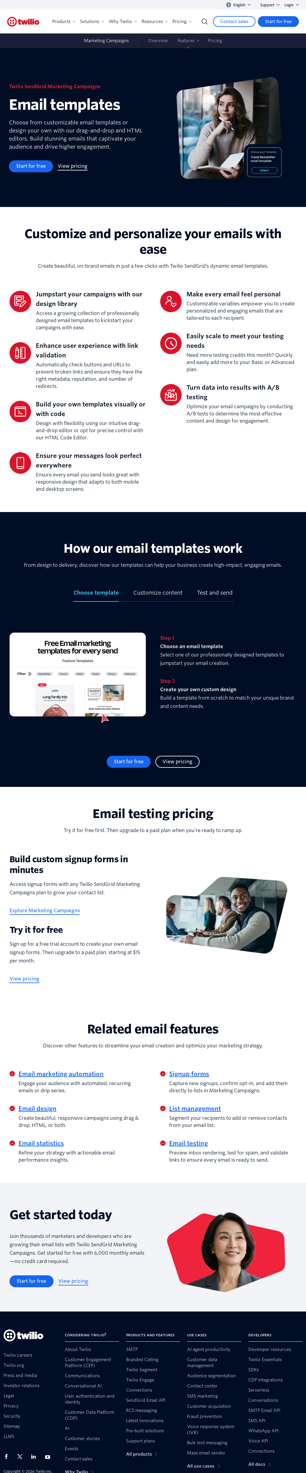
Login (291, 5)
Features (186, 40)
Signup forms (189, 1074)
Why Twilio (123, 21)
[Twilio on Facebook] (8, 1456)
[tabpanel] (153, 679)
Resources (155, 21)
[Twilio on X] (21, 1456)
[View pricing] (73, 166)
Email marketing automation (61, 1074)
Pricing (181, 21)
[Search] (205, 22)
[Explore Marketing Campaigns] (45, 911)
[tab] (96, 595)
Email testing (188, 1143)
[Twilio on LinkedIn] (35, 1456)
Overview (158, 40)
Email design (37, 1108)
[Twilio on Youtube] (49, 1457)
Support (270, 5)
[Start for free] (278, 21)
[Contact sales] (234, 21)
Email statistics (41, 1143)
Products (63, 21)
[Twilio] (23, 22)
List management (195, 1108)
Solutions (92, 21)
